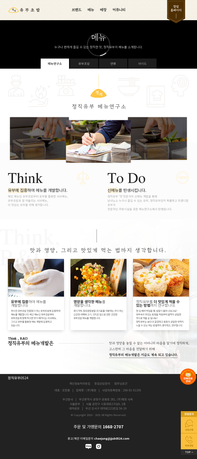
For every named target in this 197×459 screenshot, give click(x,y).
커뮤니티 (119, 10)
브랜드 (76, 10)
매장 (103, 10)
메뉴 (90, 10)
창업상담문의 (102, 383)
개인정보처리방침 (79, 383)
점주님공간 (120, 383)
